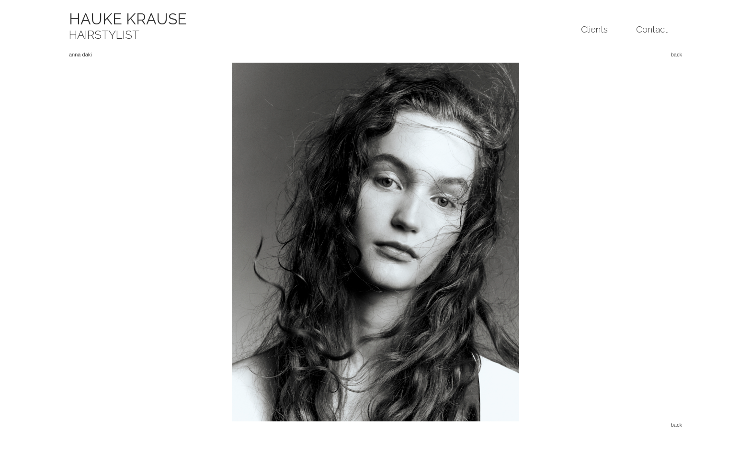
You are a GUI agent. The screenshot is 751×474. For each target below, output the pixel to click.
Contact (652, 29)
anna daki (80, 54)
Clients (594, 29)
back (676, 54)
